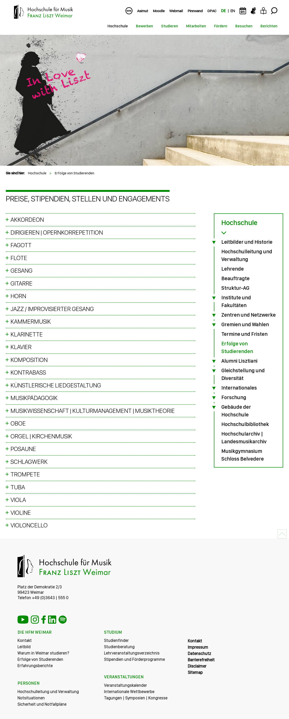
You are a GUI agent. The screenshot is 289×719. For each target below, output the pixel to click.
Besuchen (243, 26)
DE (223, 11)
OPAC (211, 11)
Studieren (169, 26)
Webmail (176, 11)
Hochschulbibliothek (245, 424)
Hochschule (118, 26)
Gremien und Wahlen (245, 324)
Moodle (159, 11)
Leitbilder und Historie (246, 242)
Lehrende (232, 269)
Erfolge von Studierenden (74, 173)
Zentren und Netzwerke (248, 315)
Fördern (220, 26)
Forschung (233, 397)
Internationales (239, 388)
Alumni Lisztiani (239, 361)
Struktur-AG (235, 288)
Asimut (142, 11)
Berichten (269, 26)
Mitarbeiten (196, 26)
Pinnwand (195, 11)
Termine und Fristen (244, 334)
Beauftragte (235, 278)
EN (232, 11)
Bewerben (144, 26)
